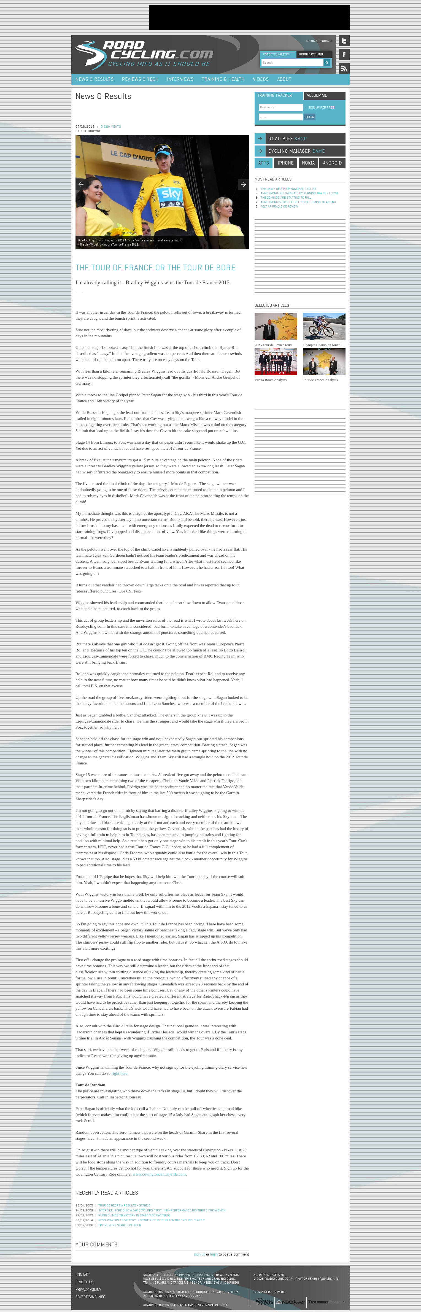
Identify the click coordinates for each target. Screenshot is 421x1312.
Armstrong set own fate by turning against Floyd (299, 193)
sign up (199, 1254)
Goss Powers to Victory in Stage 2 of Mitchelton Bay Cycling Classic (151, 1220)
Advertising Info (90, 1297)
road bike (287, 138)
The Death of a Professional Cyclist (288, 189)
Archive (311, 40)
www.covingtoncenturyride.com (159, 1174)
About (284, 79)
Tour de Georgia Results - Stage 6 (124, 1205)
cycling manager (296, 151)
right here (120, 1073)
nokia (308, 163)
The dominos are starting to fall (286, 198)
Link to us (84, 1282)
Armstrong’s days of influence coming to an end (298, 202)
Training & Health (223, 79)
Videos (261, 79)
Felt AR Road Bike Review (279, 206)
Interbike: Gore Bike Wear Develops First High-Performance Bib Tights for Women (161, 1210)
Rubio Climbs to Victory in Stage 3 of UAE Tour (134, 1215)
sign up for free (319, 107)
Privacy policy (88, 1290)
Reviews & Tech (140, 79)
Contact (326, 40)
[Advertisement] (249, 17)
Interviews (180, 79)
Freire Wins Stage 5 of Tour (119, 1225)
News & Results (94, 79)
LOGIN (310, 116)
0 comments (111, 126)
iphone (285, 163)
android (332, 163)
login (214, 1254)
